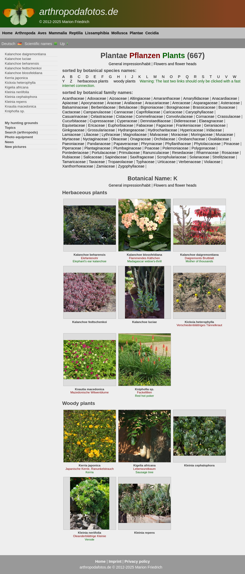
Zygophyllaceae (131, 166)
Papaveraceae (126, 144)
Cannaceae (123, 112)
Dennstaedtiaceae (155, 121)
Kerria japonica (16, 78)
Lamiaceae (71, 134)
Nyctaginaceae (95, 139)
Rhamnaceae (207, 153)
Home (7, 33)
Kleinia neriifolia (17, 92)
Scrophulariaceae (171, 157)
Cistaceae (124, 116)
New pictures (15, 147)
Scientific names (41, 44)
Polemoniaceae (175, 148)
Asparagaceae (205, 103)
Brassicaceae (204, 107)
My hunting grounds (21, 123)
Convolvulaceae (179, 116)
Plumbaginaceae (127, 148)
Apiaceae (70, 103)
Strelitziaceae (223, 157)
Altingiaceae (140, 98)
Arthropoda (25, 33)
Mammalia (58, 33)
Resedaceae (182, 153)
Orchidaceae (164, 139)
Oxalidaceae (218, 139)
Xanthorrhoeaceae (77, 166)
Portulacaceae (104, 153)
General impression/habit (129, 64)
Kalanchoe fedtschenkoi (23, 68)
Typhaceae (145, 162)
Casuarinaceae (75, 116)
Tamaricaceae (74, 162)
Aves (42, 33)
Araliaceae (133, 103)
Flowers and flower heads (174, 64)
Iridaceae (214, 130)
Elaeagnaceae (211, 121)
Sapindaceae (116, 157)
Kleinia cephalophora (21, 97)
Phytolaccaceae (207, 144)
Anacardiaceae (224, 98)
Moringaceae (202, 134)
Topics (10, 128)
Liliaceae (91, 134)
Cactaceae (71, 112)
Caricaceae (173, 112)
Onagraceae (140, 139)
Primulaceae (129, 153)
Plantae (136, 33)
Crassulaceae (228, 116)
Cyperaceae (127, 121)
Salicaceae (92, 157)
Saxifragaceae (142, 157)
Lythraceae (111, 134)
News (9, 142)
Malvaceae (159, 134)
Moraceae (179, 134)
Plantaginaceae (97, 148)
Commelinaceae (149, 116)
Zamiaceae (105, 166)
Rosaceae (230, 153)
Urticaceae (166, 162)
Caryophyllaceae (199, 112)
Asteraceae (230, 103)
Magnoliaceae (135, 134)
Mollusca (119, 33)
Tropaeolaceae (120, 162)
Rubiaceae (71, 157)
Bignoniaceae (152, 107)
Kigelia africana (16, 87)
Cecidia (152, 33)
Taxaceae (97, 162)
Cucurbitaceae (74, 121)
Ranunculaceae (156, 153)
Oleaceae (119, 139)
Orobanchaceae (191, 139)
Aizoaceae (118, 98)
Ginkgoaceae (73, 130)
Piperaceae (71, 148)
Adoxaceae (96, 98)
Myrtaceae (71, 139)
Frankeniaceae (188, 125)
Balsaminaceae (75, 107)
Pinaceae (232, 144)
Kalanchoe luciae (18, 59)
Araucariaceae (157, 103)
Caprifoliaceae (148, 112)
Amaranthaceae (166, 98)
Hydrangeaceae (131, 130)
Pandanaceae (99, 144)
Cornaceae (205, 116)
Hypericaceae (191, 130)
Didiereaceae (185, 121)
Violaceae (212, 162)
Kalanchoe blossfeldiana (23, 73)
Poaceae (152, 148)
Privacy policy (137, 561)
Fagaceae (164, 125)
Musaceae (224, 134)
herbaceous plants (92, 81)
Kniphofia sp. (15, 111)
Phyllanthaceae (178, 144)
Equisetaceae (73, 125)
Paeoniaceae (73, 144)
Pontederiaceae (75, 153)
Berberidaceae (103, 107)
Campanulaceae (97, 112)
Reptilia (76, 33)
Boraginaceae (178, 107)
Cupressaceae (102, 121)
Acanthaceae (73, 98)
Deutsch (12, 44)
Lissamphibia (97, 33)
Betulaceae (128, 107)
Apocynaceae (92, 103)
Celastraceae (102, 116)
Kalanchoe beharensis (22, 63)
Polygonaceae (203, 148)
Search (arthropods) (21, 132)
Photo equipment (19, 137)
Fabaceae (144, 125)
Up (64, 44)
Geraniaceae (215, 125)
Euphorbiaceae (120, 125)
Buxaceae (227, 107)
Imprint (115, 561)
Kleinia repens (16, 102)
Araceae (114, 103)
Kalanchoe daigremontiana (25, 54)
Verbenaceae (190, 162)
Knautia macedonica (20, 106)
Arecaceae (181, 103)
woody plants (124, 81)
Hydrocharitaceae (162, 130)
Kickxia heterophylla (20, 83)
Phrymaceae (151, 144)
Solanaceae (199, 157)
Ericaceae (96, 125)
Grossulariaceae (101, 130)
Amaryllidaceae (196, 98)
